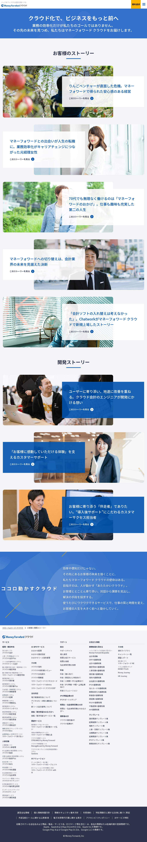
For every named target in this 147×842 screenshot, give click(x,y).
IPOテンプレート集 (96, 740)
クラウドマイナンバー (11, 780)
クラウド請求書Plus (10, 685)
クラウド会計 (7, 652)
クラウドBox (12, 730)
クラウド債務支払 (9, 702)
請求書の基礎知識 (96, 674)
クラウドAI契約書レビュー (41, 670)
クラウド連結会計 (9, 724)
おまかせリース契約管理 (40, 658)
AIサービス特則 (121, 817)
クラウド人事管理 (9, 746)
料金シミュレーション (68, 690)
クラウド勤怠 (12, 752)
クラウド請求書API (67, 720)
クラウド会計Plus (10, 657)
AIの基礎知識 (94, 709)
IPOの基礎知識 (95, 685)
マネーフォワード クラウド (12, 628)
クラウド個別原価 (9, 718)
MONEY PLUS (125, 668)
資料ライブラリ (124, 651)
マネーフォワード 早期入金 (41, 734)
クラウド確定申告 (14, 668)
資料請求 (136, 4)
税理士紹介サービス (68, 658)
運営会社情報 (23, 812)
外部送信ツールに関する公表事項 (34, 817)
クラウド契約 (36, 667)
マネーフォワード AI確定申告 (13, 674)
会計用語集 (93, 656)
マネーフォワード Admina (41, 684)
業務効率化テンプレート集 (99, 743)
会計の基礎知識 (95, 663)
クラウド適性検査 (9, 796)
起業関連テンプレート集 (98, 736)
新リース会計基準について (41, 707)
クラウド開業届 (37, 677)
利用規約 (87, 812)
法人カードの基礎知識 (97, 688)
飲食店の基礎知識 (96, 695)
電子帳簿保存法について (40, 697)
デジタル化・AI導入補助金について (44, 702)
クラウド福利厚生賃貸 (11, 785)
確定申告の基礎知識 (97, 667)
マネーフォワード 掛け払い (12, 735)
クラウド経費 (8, 696)
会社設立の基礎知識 (97, 681)
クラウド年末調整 (9, 768)
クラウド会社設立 (38, 674)
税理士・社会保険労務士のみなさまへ (73, 709)
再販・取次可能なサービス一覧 (43, 716)
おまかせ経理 (36, 651)
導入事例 (63, 654)
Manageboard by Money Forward (44, 745)
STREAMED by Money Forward (43, 739)
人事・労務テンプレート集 (99, 729)
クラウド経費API (66, 723)
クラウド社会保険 (9, 774)
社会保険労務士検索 (68, 665)
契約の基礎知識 (95, 677)
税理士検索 (64, 661)
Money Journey (124, 672)
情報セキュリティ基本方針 (67, 812)
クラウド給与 (7, 763)
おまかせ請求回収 (38, 654)
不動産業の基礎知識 (97, 706)
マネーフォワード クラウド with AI (44, 770)
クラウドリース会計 (11, 663)
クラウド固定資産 (9, 713)
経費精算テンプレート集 (98, 722)
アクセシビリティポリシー (98, 817)
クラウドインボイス (10, 707)
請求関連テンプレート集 (98, 718)
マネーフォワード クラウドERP (43, 688)
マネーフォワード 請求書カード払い (44, 727)
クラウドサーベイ (11, 791)
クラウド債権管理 (11, 690)
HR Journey (122, 676)
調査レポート (123, 658)
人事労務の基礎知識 (97, 670)
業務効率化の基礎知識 (97, 692)
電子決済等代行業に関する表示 (67, 817)
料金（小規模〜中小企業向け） (72, 681)
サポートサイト (66, 651)
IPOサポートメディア (68, 700)
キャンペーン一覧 (125, 654)
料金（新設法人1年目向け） (71, 677)
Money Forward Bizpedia (100, 652)
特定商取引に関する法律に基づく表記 (113, 812)
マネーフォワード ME (126, 662)
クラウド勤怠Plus (13, 757)
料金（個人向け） (67, 674)
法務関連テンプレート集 (98, 733)
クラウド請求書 (8, 679)
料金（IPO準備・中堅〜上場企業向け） (72, 685)
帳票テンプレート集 (97, 726)
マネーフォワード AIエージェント (44, 763)
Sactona (44, 751)
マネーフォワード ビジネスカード (44, 681)
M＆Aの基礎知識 (95, 702)
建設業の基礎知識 (96, 699)
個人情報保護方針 (42, 812)
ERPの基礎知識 (95, 660)
